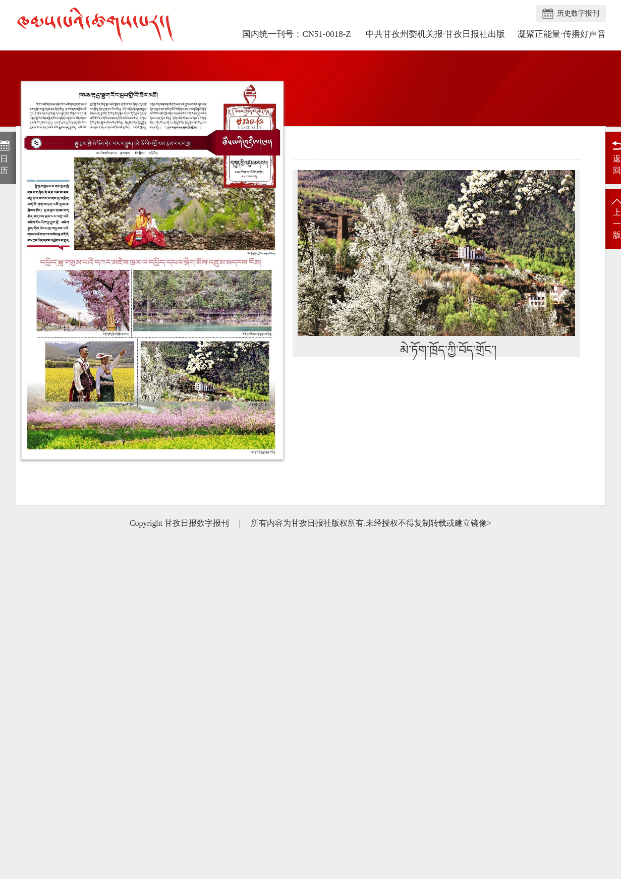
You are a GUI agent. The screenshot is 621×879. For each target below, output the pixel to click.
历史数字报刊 (578, 13)
